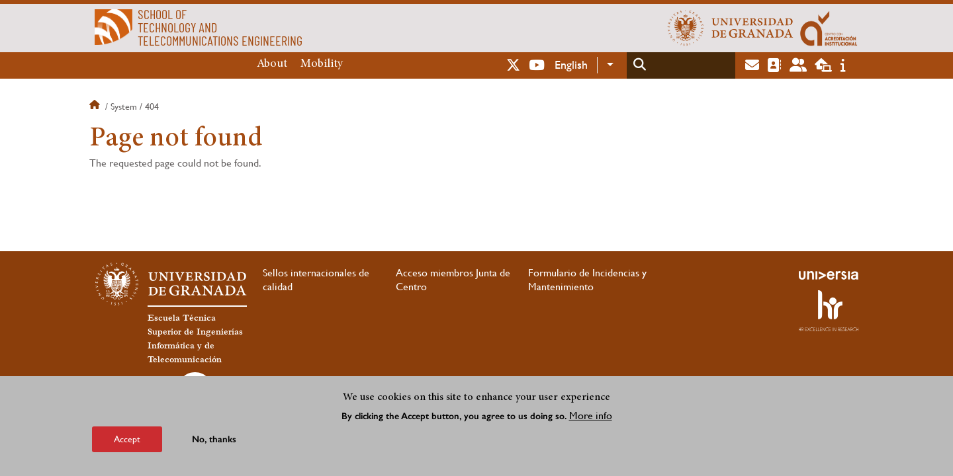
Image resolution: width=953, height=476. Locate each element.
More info (590, 415)
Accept (127, 439)
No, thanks (214, 439)
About (272, 64)
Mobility (321, 64)
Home (96, 106)
